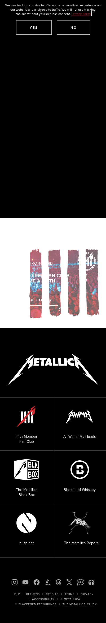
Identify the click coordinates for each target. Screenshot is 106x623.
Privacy (87, 594)
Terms (69, 594)
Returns (33, 594)
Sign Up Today (33, 300)
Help (16, 594)
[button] (34, 27)
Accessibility (43, 599)
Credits (52, 594)
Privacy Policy (81, 13)
